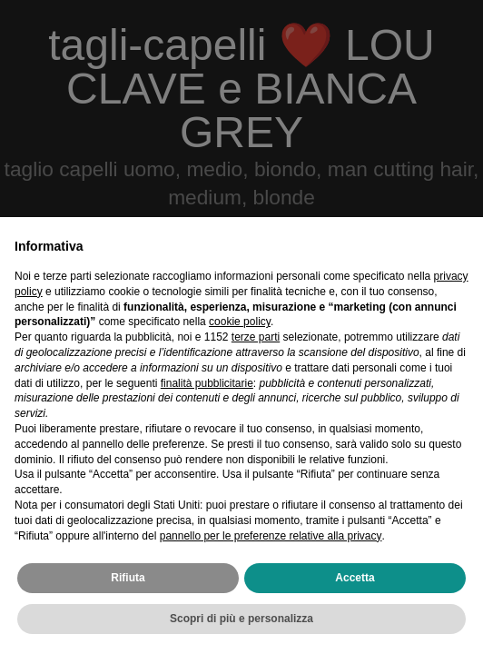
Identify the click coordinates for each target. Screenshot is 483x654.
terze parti (256, 337)
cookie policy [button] (240, 321)
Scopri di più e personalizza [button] (241, 618)
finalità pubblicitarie (207, 383)
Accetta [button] (354, 577)
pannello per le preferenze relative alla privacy (271, 536)
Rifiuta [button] (127, 577)
